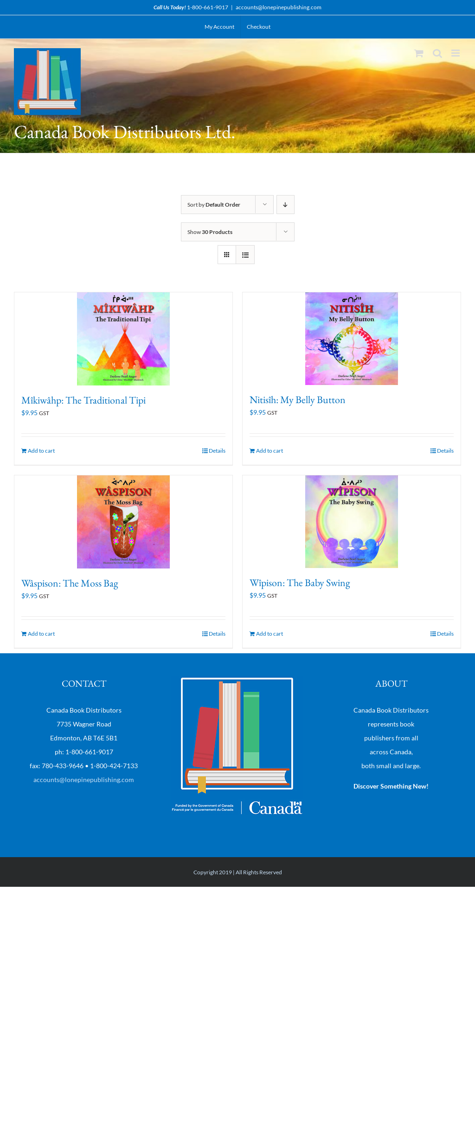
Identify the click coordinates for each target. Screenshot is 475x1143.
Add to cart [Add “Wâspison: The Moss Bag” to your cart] (41, 633)
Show (209, 231)
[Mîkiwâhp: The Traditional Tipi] (123, 338)
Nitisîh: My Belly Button (298, 399)
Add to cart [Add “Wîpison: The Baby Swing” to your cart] (269, 633)
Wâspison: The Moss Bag (69, 583)
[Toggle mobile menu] (456, 53)
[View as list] (245, 255)
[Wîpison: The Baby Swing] (352, 521)
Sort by (213, 204)
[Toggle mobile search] (437, 53)
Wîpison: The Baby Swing (300, 582)
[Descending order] (285, 204)
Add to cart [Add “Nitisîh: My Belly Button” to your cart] (269, 450)
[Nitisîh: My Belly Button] (352, 338)
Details (217, 450)
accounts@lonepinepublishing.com (278, 7)
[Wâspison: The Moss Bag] (123, 521)
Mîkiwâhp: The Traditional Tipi (83, 400)
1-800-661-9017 (207, 7)
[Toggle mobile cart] (419, 53)
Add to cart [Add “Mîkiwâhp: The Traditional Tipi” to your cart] (41, 450)
